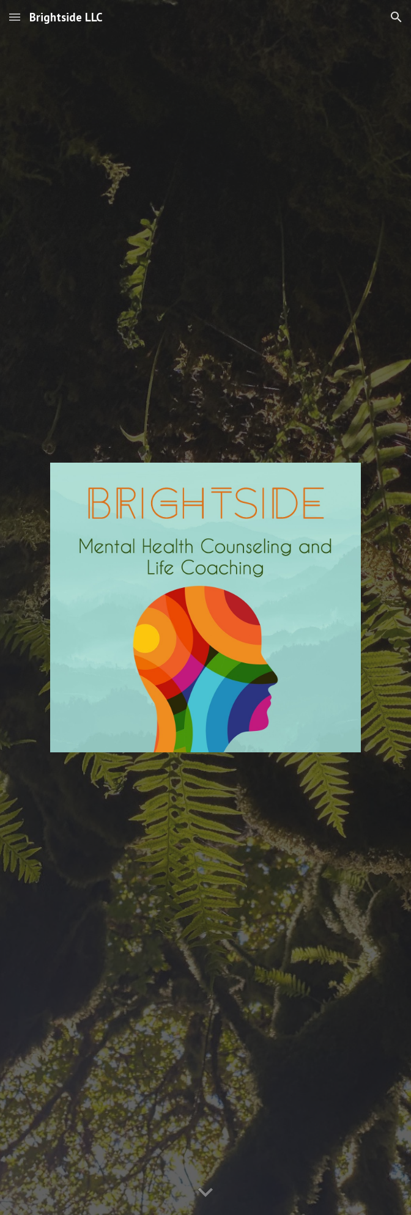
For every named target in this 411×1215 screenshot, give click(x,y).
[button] (14, 17)
